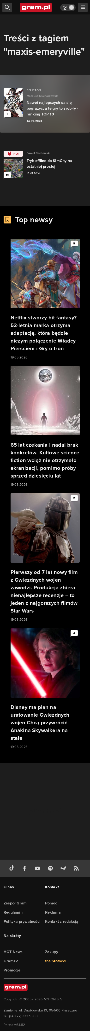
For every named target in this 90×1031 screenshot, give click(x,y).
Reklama (53, 912)
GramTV (11, 961)
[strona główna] (36, 7)
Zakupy (51, 952)
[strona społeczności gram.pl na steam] (64, 868)
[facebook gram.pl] (26, 868)
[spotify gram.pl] (51, 868)
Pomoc (51, 903)
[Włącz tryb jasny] (68, 7)
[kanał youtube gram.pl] (38, 868)
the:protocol (55, 961)
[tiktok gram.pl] (13, 868)
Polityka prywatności (22, 921)
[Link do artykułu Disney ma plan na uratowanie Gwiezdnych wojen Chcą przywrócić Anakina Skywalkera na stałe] (45, 689)
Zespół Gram (15, 903)
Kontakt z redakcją (61, 921)
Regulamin (13, 912)
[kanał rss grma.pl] (77, 868)
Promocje (12, 970)
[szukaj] (7, 7)
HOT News (13, 952)
